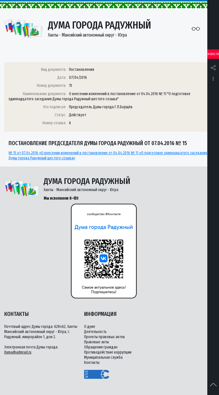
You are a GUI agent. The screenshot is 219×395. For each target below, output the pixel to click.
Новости (213, 54)
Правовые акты (96, 342)
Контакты (92, 362)
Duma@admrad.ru (17, 352)
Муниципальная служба (103, 357)
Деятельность (95, 331)
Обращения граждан (100, 347)
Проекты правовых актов (104, 336)
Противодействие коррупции (107, 352)
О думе (89, 326)
